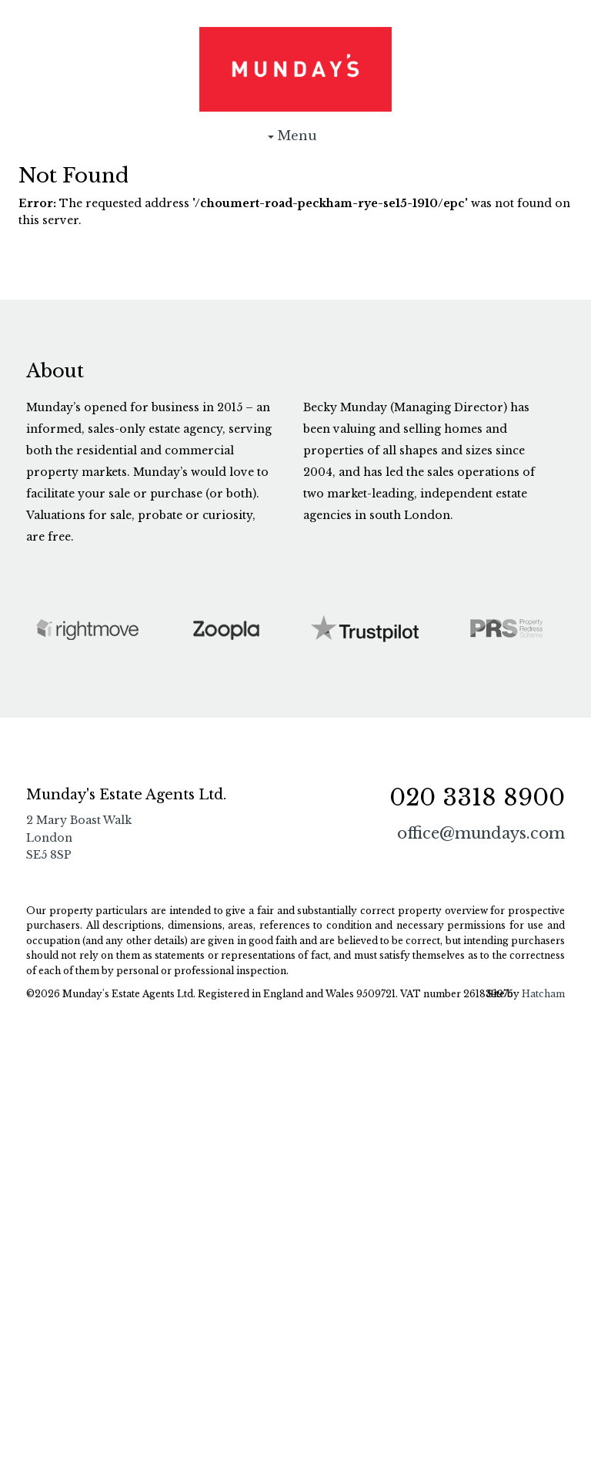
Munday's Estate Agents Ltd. (295, 69)
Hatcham (543, 994)
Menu (295, 139)
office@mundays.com (481, 833)
